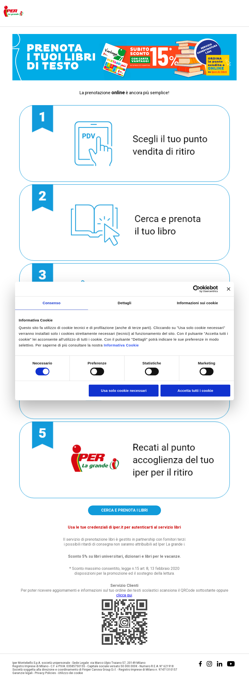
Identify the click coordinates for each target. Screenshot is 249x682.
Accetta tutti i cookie (195, 390)
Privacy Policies (45, 673)
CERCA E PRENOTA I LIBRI (124, 510)
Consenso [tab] (51, 303)
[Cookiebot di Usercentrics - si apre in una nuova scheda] (196, 289)
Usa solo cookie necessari (124, 390)
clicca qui (124, 595)
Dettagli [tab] (124, 303)
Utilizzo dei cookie (70, 673)
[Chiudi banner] (228, 289)
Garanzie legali (22, 673)
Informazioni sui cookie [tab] (197, 303)
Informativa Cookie (121, 345)
